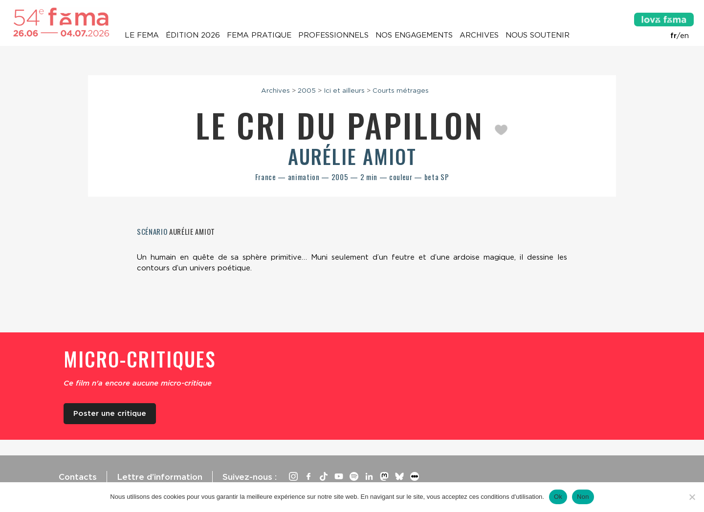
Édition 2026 (193, 35)
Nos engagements (414, 35)
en (684, 35)
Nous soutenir (538, 35)
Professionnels (333, 35)
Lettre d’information (159, 477)
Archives (479, 35)
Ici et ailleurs (344, 90)
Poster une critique (109, 413)
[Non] (692, 497)
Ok (558, 496)
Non (583, 496)
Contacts (78, 477)
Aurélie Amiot (352, 156)
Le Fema (142, 35)
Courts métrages (401, 90)
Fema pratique (259, 35)
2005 (307, 90)
